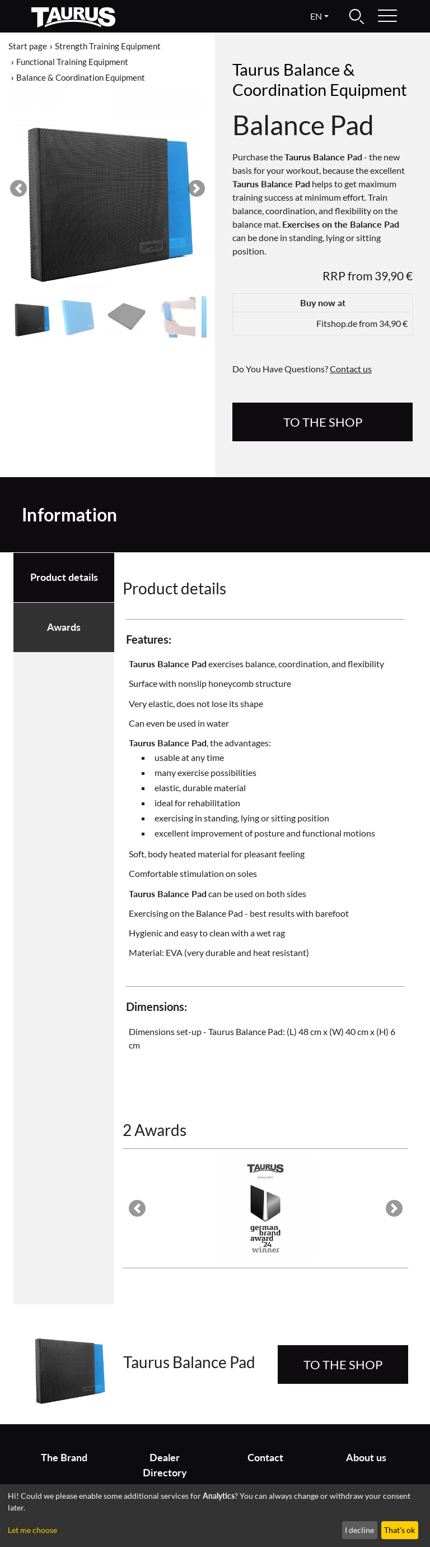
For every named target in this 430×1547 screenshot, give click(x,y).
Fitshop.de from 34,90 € (362, 323)
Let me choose (32, 1530)
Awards (64, 627)
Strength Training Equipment (108, 46)
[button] (18, 188)
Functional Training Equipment (72, 62)
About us (366, 1457)
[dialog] (215, 1515)
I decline (359, 1530)
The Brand (64, 1457)
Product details (64, 577)
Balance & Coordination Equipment (80, 77)
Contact (265, 1457)
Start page (27, 46)
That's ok (399, 1530)
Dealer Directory (165, 1465)
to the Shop (322, 422)
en (316, 16)
